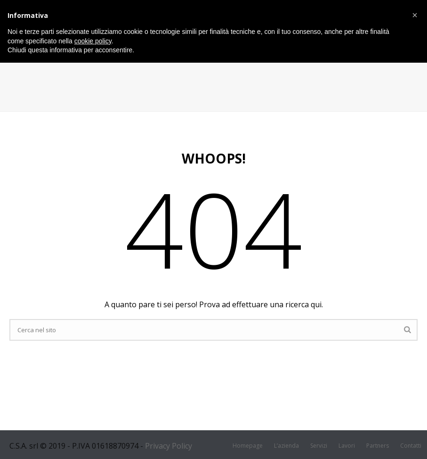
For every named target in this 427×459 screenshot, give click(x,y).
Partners (377, 446)
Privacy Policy (168, 446)
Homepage (248, 446)
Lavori (346, 446)
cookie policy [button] (93, 41)
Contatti (410, 446)
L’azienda (286, 446)
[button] (414, 15)
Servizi (318, 446)
